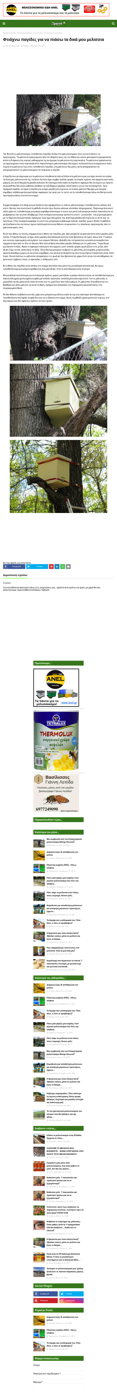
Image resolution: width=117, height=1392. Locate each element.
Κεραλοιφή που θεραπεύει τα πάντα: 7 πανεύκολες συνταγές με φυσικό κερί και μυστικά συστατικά (64, 963)
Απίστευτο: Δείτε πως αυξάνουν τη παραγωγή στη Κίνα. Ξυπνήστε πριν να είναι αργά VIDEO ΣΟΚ (65, 1210)
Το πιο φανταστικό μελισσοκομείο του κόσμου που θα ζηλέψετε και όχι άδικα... (64, 1114)
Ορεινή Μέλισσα (12, 46)
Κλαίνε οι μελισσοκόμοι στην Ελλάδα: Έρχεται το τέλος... (64, 1137)
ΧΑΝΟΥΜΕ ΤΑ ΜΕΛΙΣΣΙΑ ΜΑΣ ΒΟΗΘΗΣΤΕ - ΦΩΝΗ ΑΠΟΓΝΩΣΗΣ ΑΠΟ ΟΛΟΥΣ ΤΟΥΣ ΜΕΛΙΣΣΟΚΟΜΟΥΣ (65, 1151)
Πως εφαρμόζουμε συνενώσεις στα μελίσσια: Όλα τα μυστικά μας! (63, 949)
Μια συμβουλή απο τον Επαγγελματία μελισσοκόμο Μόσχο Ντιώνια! (64, 840)
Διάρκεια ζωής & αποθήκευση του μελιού (62, 853)
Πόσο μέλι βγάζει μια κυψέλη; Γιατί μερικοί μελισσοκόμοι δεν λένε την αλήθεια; (63, 881)
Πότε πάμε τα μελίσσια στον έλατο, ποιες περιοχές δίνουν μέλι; (63, 894)
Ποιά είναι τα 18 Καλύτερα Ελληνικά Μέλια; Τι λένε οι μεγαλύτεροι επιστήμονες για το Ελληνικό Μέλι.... (64, 1257)
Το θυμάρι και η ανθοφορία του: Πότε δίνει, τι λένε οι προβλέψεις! (63, 922)
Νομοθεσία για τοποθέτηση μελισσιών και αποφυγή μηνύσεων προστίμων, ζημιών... (64, 908)
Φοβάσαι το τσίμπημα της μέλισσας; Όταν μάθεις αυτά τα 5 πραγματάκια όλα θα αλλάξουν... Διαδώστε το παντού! (63, 1226)
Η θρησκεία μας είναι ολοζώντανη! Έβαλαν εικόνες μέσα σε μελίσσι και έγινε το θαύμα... (63, 936)
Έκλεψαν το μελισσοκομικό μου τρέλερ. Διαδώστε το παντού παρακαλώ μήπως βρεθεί (65, 1271)
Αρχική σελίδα (9, 33)
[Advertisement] (58, 73)
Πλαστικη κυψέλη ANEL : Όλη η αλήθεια (61, 866)
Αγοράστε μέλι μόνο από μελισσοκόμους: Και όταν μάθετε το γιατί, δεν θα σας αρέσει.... (63, 1166)
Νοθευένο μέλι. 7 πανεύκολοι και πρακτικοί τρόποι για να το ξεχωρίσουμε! (62, 1180)
